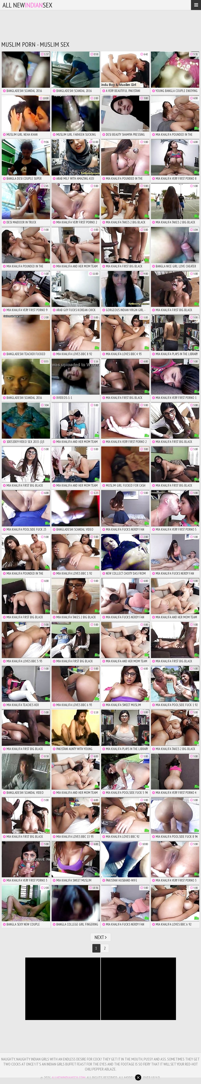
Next (101, 937)
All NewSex (27, 4)
